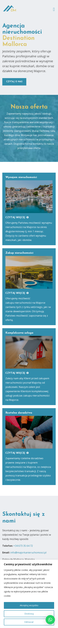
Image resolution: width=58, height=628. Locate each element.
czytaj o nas (14, 82)
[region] (29, 594)
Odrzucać (29, 621)
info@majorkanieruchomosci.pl (28, 552)
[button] (50, 619)
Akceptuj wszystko (29, 605)
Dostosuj (29, 613)
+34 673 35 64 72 (23, 545)
